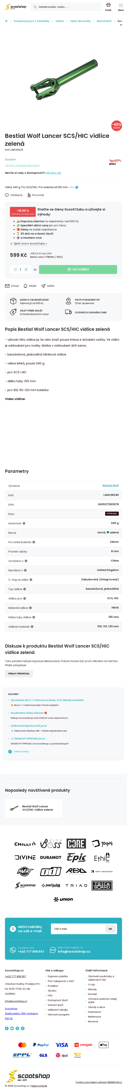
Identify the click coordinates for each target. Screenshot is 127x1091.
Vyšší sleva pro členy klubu (22, 214)
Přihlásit (110, 929)
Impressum (94, 1012)
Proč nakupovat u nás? (61, 981)
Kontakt (92, 994)
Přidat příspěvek (19, 673)
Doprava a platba (58, 976)
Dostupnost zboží (58, 1000)
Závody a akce (96, 1007)
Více (71, 187)
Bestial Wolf (104, 21)
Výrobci (52, 990)
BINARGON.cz (114, 1082)
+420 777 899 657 (31, 951)
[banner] (15, 7)
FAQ (50, 995)
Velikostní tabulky (58, 1009)
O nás (91, 984)
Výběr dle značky (80, 21)
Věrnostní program (59, 1014)
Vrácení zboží (55, 1005)
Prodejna (53, 986)
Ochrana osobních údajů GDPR (102, 1000)
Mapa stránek (39, 1086)
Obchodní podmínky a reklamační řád (101, 978)
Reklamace (94, 1016)
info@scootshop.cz (74, 951)
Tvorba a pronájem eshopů (91, 1082)
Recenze (93, 1021)
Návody (92, 989)
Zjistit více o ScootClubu (29, 243)
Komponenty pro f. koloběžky (31, 21)
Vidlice (60, 21)
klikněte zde (53, 173)
